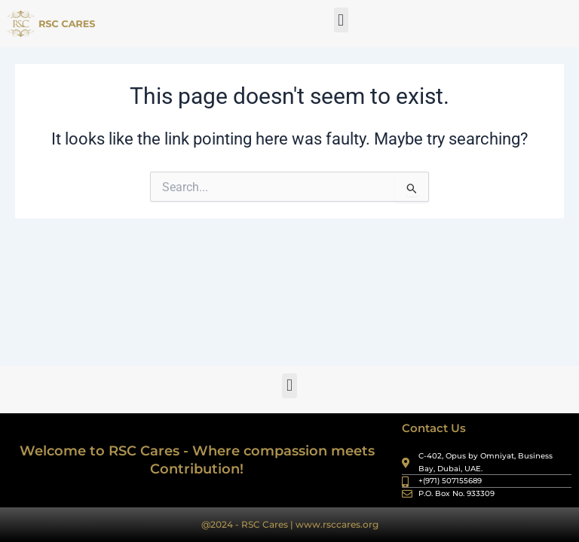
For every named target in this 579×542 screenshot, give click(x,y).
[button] (341, 20)
